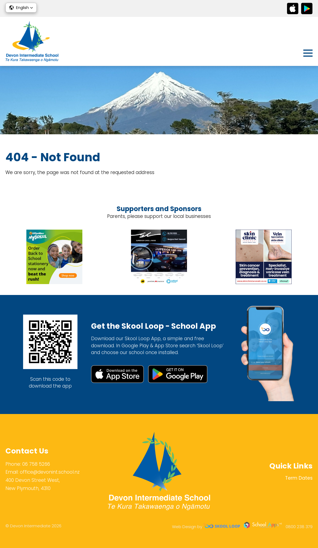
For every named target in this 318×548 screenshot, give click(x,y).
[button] (21, 7)
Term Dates (299, 478)
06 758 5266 (36, 464)
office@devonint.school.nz (50, 472)
